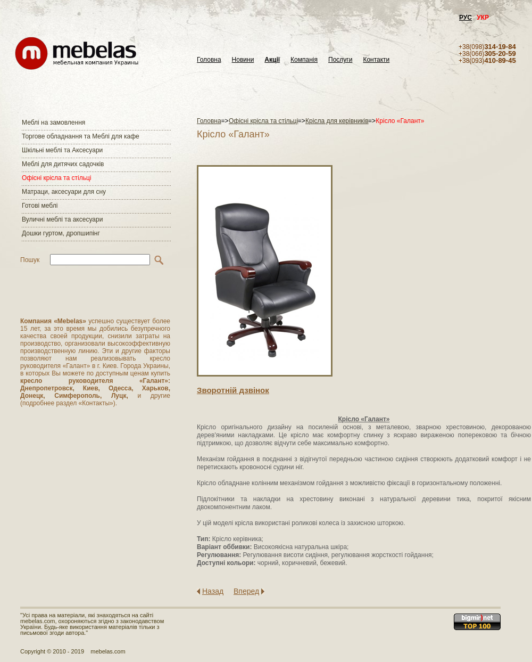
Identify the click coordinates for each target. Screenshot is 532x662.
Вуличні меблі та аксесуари (62, 219)
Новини (243, 59)
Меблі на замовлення (53, 122)
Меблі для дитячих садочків (63, 164)
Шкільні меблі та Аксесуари (62, 150)
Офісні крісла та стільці (56, 178)
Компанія (304, 59)
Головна (209, 59)
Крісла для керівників (337, 121)
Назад (212, 591)
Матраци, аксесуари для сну (64, 191)
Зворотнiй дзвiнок (233, 390)
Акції (272, 59)
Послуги (340, 59)
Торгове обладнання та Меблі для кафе (80, 136)
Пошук (29, 260)
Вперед (246, 591)
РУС (465, 17)
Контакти (376, 59)
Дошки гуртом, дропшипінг (61, 233)
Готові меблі (39, 205)
